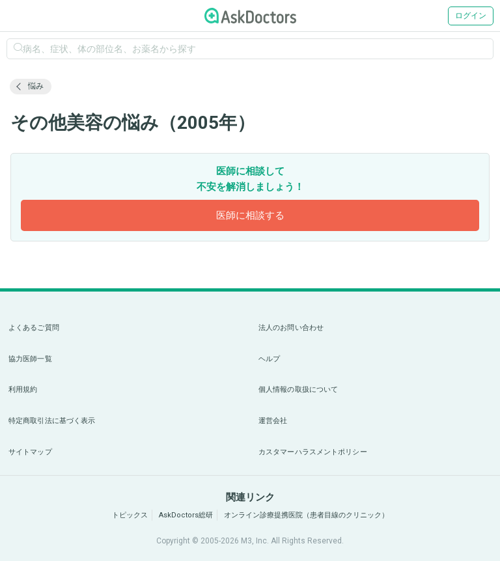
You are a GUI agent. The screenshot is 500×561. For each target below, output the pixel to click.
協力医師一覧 (30, 359)
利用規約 (22, 389)
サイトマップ (30, 452)
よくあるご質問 (33, 327)
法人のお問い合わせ (291, 327)
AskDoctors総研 (186, 515)
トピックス (130, 515)
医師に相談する (250, 215)
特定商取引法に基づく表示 (51, 421)
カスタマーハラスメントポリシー (312, 452)
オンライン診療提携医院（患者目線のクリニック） (306, 515)
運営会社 (272, 421)
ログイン (470, 15)
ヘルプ (269, 359)
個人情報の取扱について (298, 389)
